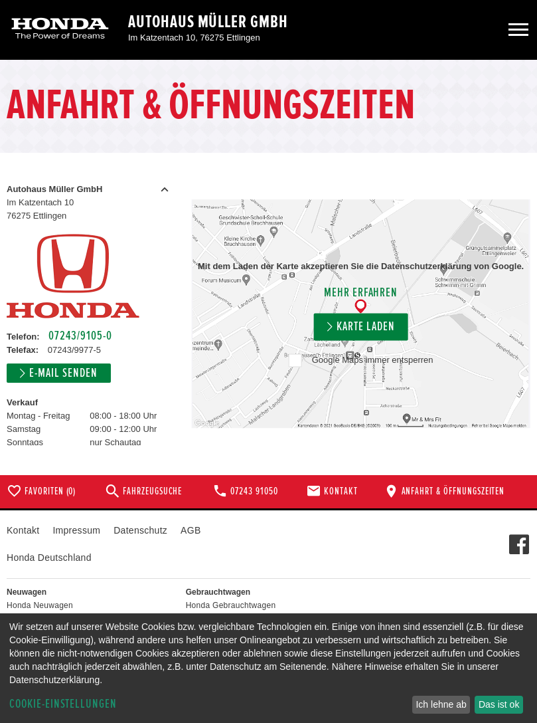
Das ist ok (499, 704)
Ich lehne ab (441, 704)
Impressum (76, 530)
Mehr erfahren (361, 293)
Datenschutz (140, 530)
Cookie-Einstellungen (63, 704)
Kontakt (23, 530)
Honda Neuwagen (40, 605)
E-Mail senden (63, 373)
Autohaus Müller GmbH (208, 22)
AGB (190, 530)
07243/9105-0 (80, 336)
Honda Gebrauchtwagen (231, 605)
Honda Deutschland (49, 557)
